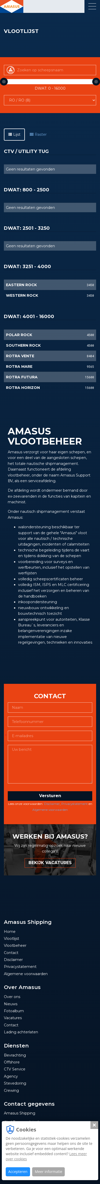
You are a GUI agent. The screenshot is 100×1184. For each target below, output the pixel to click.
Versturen (50, 795)
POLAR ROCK (19, 335)
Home (10, 931)
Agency (11, 1076)
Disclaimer (52, 804)
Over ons (12, 996)
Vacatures (13, 1018)
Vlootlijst (11, 938)
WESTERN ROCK (22, 295)
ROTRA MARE (19, 366)
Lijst (14, 134)
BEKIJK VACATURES (50, 862)
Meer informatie (48, 1171)
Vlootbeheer (15, 945)
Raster (38, 134)
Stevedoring (15, 1083)
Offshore (12, 1062)
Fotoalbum (14, 1011)
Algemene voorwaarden (50, 810)
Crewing (11, 1090)
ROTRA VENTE (20, 356)
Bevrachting (15, 1055)
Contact (11, 952)
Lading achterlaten (21, 1032)
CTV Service (14, 1069)
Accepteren (17, 1171)
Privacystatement (74, 804)
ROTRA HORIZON (23, 387)
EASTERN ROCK (21, 285)
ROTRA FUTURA (22, 377)
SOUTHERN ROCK (23, 345)
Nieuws (10, 1004)
